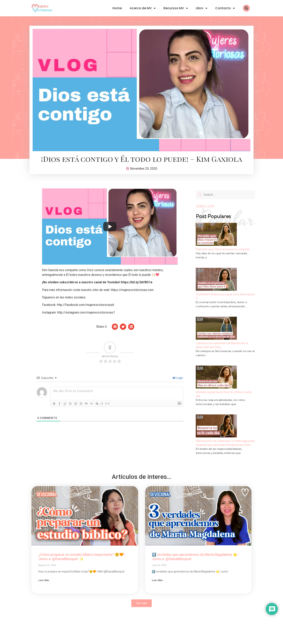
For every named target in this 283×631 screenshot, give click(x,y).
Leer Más (247, 262)
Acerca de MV (143, 8)
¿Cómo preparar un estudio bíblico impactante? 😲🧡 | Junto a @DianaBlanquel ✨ (81, 556)
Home (117, 8)
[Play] (110, 226)
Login (178, 378)
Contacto (225, 8)
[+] (109, 403)
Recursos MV (176, 8)
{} (103, 403)
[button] (246, 8)
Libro (201, 8)
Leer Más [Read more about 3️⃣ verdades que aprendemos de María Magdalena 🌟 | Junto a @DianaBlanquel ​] (157, 580)
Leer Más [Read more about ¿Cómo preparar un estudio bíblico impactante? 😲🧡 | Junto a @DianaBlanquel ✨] (43, 580)
